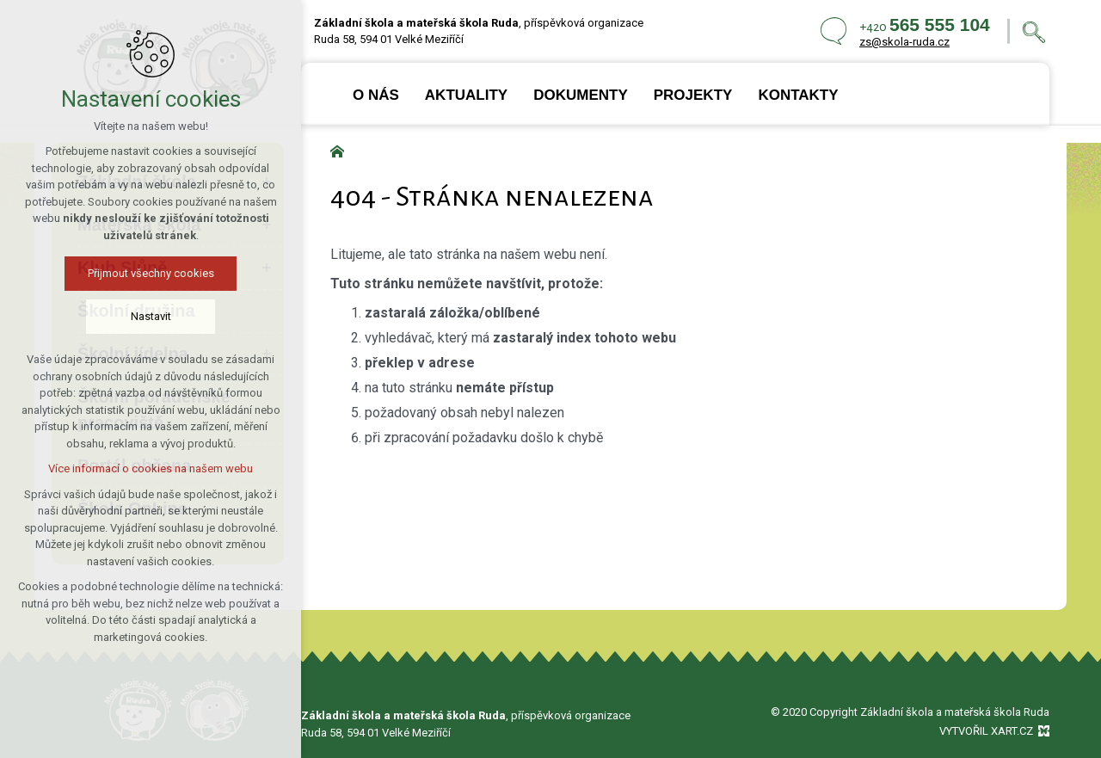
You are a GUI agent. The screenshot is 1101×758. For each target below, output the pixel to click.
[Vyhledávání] (1034, 31)
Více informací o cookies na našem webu (150, 468)
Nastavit (150, 316)
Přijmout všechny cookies (150, 273)
